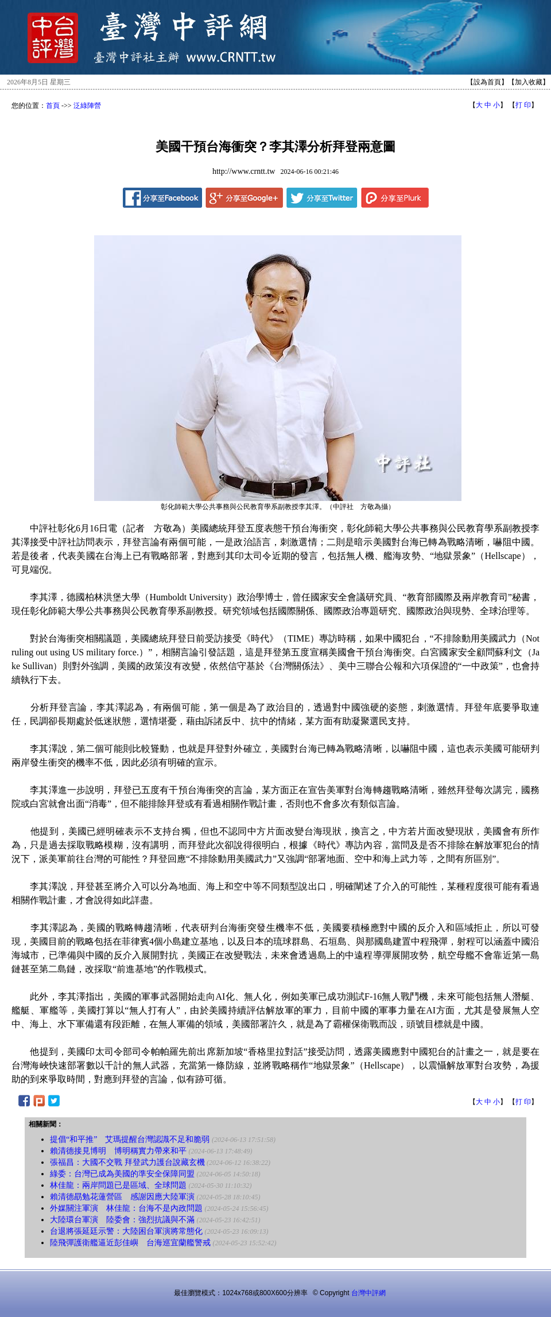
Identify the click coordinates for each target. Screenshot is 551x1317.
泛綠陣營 (87, 106)
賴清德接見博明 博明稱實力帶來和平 (118, 1151)
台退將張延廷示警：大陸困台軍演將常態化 (126, 1231)
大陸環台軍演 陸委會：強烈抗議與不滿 (122, 1219)
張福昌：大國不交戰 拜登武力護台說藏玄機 (127, 1162)
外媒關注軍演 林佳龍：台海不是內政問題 (126, 1208)
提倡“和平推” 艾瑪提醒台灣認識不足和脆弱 (129, 1139)
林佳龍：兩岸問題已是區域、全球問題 (118, 1185)
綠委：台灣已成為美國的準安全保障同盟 (122, 1174)
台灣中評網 (368, 1293)
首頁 (53, 106)
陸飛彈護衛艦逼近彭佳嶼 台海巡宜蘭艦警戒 (130, 1242)
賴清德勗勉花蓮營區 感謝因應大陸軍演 (122, 1196)
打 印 (523, 105)
